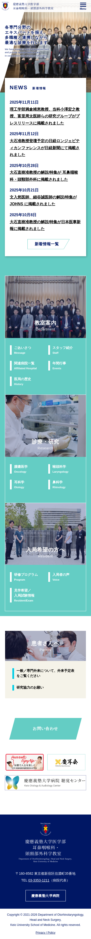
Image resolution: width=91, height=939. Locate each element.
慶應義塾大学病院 (45, 895)
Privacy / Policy (45, 932)
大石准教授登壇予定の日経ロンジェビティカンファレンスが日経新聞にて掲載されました (45, 148)
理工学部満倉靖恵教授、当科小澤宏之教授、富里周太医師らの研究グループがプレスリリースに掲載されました (45, 116)
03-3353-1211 (38, 880)
